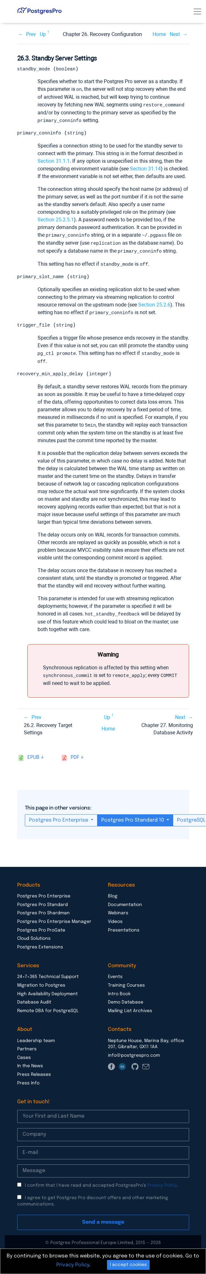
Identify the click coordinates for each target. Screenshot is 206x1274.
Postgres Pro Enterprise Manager (54, 919)
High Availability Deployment (47, 991)
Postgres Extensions (40, 944)
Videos (115, 919)
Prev (31, 34)
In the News (30, 1063)
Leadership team (36, 1038)
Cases (24, 1055)
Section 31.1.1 (54, 161)
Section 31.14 (145, 168)
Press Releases (34, 1072)
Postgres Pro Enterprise (59, 817)
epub (33, 755)
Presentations (123, 927)
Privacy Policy (161, 1183)
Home (159, 34)
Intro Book (119, 991)
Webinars (118, 910)
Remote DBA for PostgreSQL (48, 1008)
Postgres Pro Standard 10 (133, 817)
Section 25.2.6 (154, 303)
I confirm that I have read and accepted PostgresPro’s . (101, 1183)
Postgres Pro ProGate (41, 927)
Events (115, 974)
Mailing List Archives (130, 1008)
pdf (75, 755)
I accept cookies (128, 1265)
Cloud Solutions (34, 936)
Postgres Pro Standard (42, 902)
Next (175, 34)
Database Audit (34, 999)
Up (43, 34)
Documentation (125, 902)
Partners (27, 1046)
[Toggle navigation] (197, 11)
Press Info (28, 1080)
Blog (112, 893)
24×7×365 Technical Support (48, 974)
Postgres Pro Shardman (43, 910)
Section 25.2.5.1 (56, 219)
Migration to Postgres (41, 983)
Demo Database (125, 999)
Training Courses (126, 983)
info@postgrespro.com (134, 1053)
